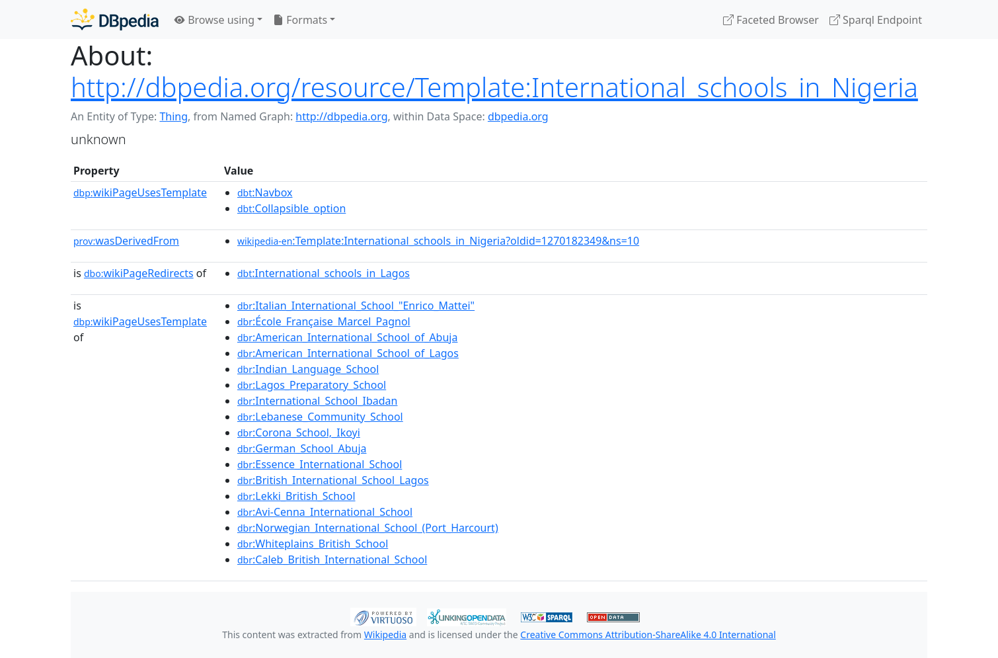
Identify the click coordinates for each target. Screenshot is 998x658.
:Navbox (265, 192)
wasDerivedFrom (126, 240)
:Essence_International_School (319, 464)
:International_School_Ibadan (317, 400)
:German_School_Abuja (302, 448)
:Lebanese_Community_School (320, 416)
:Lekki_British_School (296, 496)
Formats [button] (300, 20)
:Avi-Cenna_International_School (324, 512)
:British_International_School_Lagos (333, 480)
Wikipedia (385, 634)
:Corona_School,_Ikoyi (298, 432)
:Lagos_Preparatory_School (311, 385)
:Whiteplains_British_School (312, 543)
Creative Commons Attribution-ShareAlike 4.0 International (647, 634)
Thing (173, 116)
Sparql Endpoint (875, 20)
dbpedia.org (518, 116)
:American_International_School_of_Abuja (347, 337)
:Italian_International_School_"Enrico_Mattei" (356, 305)
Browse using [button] (214, 20)
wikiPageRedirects (139, 273)
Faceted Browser (771, 20)
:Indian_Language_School (308, 369)
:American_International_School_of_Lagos (348, 353)
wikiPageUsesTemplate (140, 192)
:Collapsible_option (291, 208)
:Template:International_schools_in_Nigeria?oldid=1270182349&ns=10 (438, 240)
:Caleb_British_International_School (332, 559)
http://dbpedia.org (341, 116)
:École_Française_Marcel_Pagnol (323, 321)
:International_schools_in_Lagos (323, 273)
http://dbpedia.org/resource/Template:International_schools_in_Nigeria (494, 87)
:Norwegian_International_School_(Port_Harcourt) (367, 527)
